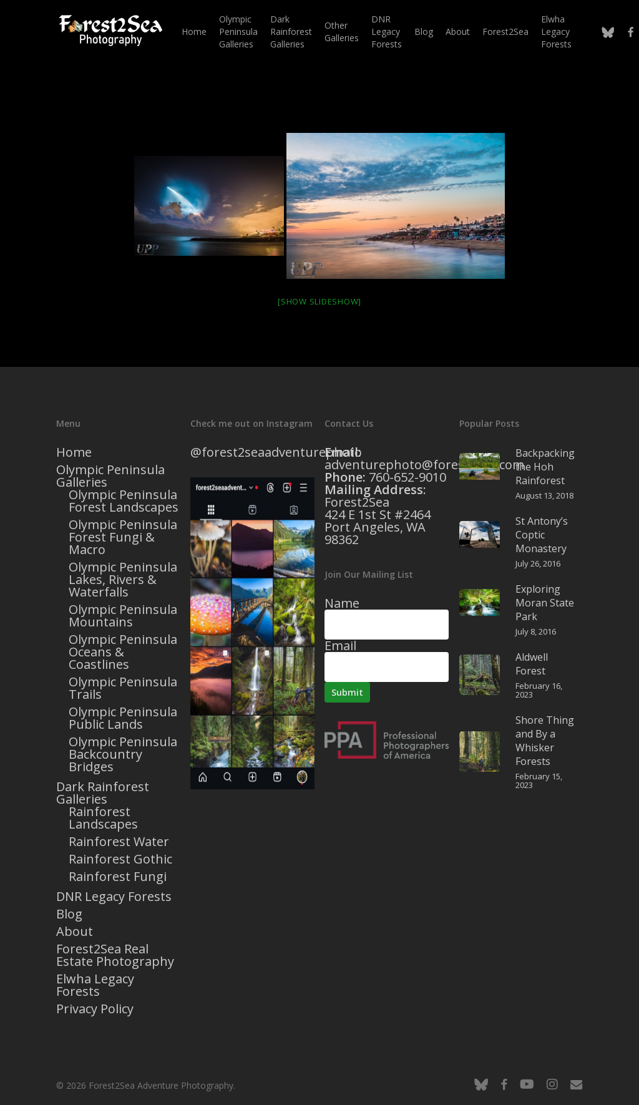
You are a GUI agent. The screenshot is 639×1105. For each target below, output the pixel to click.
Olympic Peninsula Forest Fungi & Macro (123, 537)
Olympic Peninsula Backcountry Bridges (123, 754)
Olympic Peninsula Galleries (110, 476)
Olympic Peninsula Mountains (123, 615)
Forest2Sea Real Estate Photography (115, 955)
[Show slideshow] (319, 301)
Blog (69, 914)
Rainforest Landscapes (103, 818)
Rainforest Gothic (120, 859)
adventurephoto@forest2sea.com (424, 464)
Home (74, 452)
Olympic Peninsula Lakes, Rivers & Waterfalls (123, 579)
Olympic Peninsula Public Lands (123, 718)
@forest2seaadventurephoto (276, 452)
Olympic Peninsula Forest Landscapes (123, 501)
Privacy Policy (95, 1009)
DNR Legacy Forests (114, 896)
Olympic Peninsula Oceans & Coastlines (123, 652)
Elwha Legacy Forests (95, 985)
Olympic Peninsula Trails (123, 688)
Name (341, 603)
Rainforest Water (119, 841)
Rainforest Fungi (118, 876)
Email (340, 645)
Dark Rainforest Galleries (102, 793)
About (74, 931)
